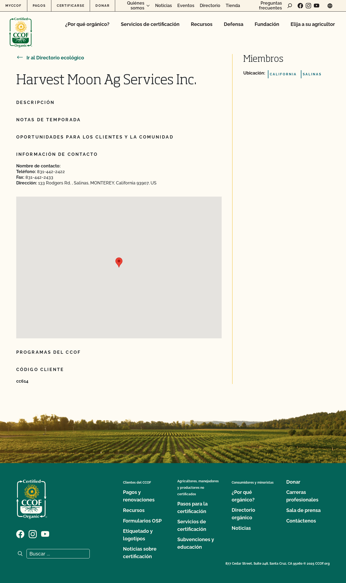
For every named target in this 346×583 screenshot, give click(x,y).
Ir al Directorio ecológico (50, 57)
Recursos (201, 24)
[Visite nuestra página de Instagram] (308, 5)
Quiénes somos (135, 5)
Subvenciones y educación (195, 543)
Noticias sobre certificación (140, 552)
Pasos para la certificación (192, 507)
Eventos (185, 5)
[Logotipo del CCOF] (20, 27)
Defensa (233, 24)
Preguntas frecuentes (270, 5)
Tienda (233, 5)
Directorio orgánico (243, 513)
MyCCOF (13, 6)
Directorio (210, 5)
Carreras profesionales (302, 496)
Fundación (267, 24)
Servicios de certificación (150, 24)
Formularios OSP (142, 521)
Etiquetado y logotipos (138, 534)
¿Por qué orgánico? (87, 24)
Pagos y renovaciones (139, 496)
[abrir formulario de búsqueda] (289, 5)
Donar (102, 6)
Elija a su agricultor (313, 24)
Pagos (39, 6)
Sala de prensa (303, 510)
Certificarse (71, 6)
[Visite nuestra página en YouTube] (316, 5)
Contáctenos (301, 521)
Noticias (163, 5)
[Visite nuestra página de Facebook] (300, 5)
